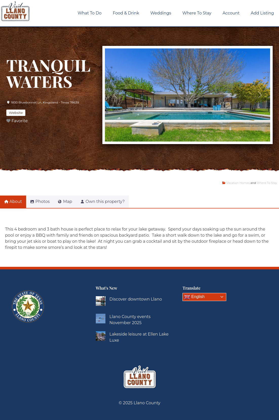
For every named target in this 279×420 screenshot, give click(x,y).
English (194, 297)
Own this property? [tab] (111, 201)
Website (16, 113)
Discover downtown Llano (135, 299)
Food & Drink (126, 13)
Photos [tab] (43, 201)
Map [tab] (71, 201)
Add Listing (262, 13)
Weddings (160, 13)
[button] (115, 95)
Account (230, 13)
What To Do (90, 13)
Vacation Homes (238, 183)
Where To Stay (196, 13)
